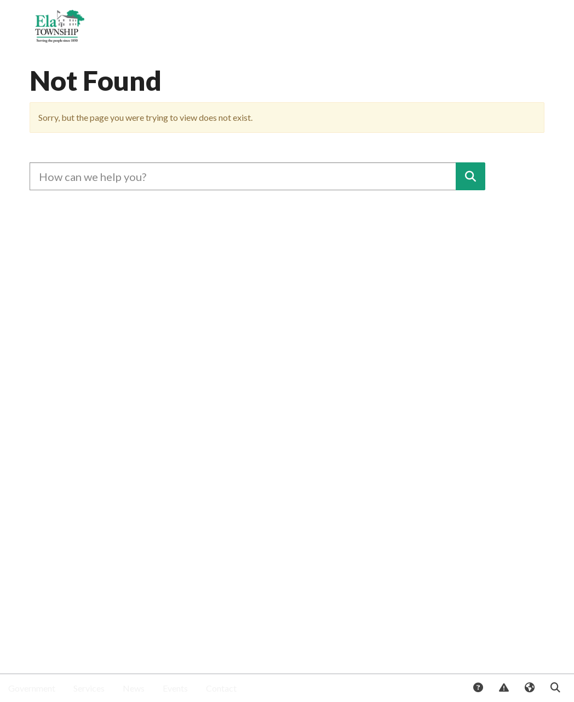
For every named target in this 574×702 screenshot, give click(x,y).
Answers (477, 688)
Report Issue (503, 688)
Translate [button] (529, 688)
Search (554, 688)
